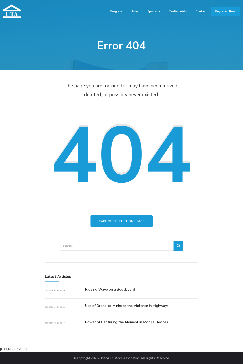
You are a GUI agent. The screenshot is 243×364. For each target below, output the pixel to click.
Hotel (135, 11)
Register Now (225, 11)
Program (116, 11)
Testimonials (178, 11)
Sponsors (153, 11)
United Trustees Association (119, 358)
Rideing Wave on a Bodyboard (110, 289)
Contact (201, 11)
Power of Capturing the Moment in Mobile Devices (126, 322)
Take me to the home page (121, 221)
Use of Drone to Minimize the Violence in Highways (127, 305)
